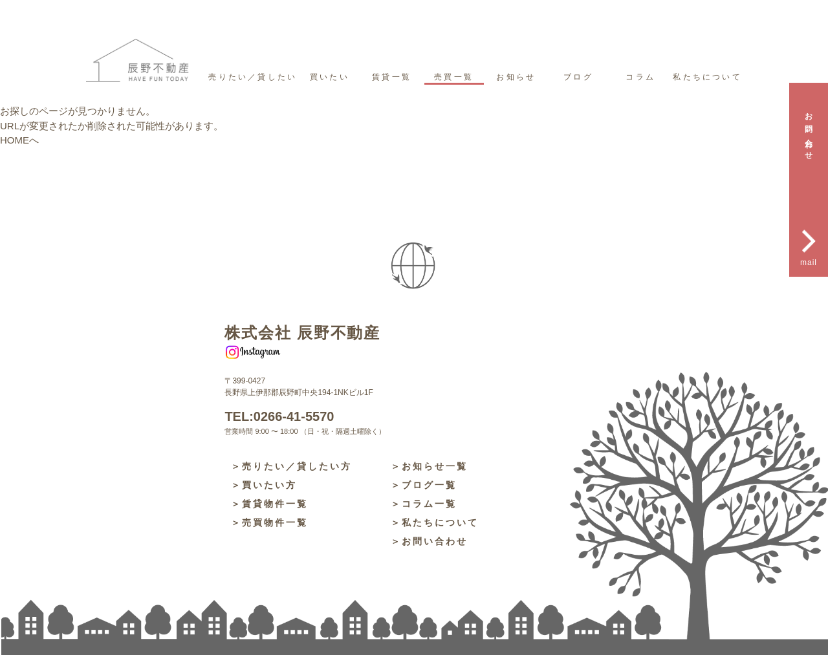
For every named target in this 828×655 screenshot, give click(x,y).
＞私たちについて (435, 522)
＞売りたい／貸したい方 (291, 466)
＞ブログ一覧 (424, 485)
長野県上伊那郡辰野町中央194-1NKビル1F (298, 392)
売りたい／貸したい (252, 76)
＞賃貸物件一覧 (269, 504)
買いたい (329, 76)
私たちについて (707, 76)
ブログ (578, 76)
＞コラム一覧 (424, 504)
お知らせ (516, 76)
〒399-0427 (244, 380)
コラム (640, 76)
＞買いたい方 (264, 485)
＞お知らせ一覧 (429, 466)
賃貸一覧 (391, 76)
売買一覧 (454, 76)
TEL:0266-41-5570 (279, 416)
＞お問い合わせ (429, 541)
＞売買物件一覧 (269, 522)
